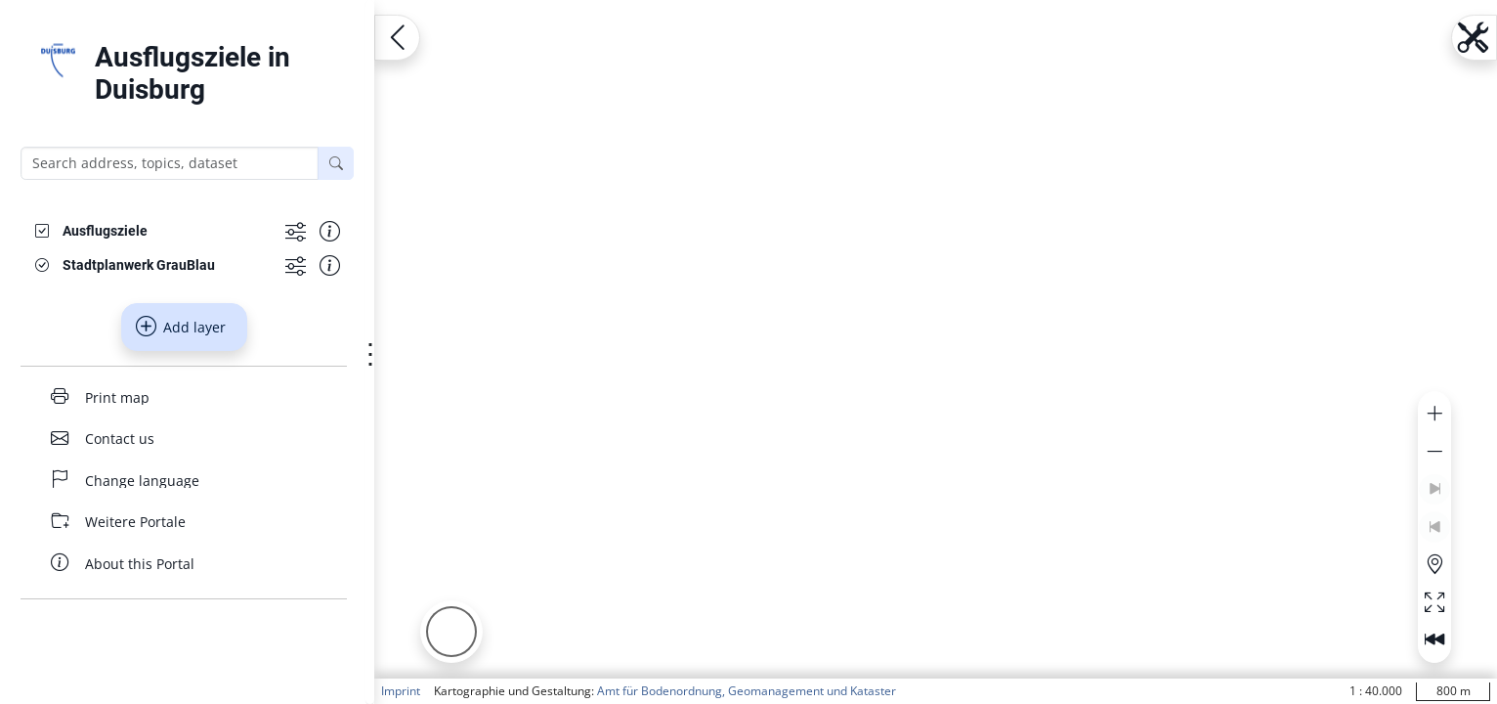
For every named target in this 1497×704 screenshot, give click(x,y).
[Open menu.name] (397, 38)
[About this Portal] (184, 564)
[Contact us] (184, 439)
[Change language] (184, 481)
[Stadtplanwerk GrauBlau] (139, 265)
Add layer (181, 326)
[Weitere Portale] (184, 522)
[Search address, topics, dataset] (170, 163)
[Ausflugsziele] (105, 231)
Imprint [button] (400, 690)
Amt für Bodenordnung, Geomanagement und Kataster (746, 690)
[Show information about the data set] (330, 231)
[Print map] (184, 397)
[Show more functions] (295, 231)
